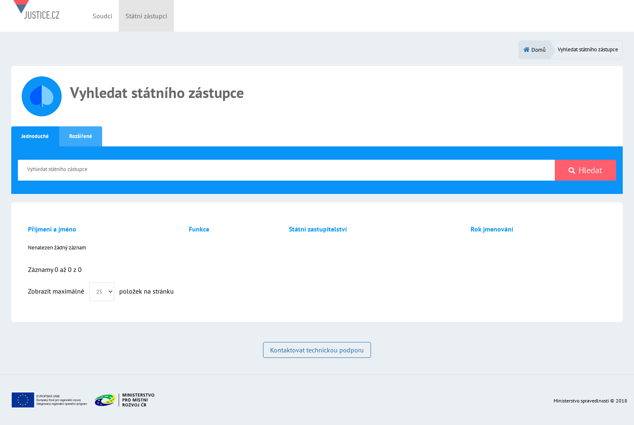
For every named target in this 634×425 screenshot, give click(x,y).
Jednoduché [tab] (35, 136)
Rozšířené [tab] (80, 136)
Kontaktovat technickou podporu (317, 350)
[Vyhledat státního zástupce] (286, 170)
